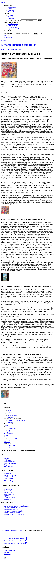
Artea (9, 410)
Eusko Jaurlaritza (13, 10)
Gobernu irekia (8, 480)
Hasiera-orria (12, 7)
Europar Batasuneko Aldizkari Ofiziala (15, 514)
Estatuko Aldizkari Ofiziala (12, 512)
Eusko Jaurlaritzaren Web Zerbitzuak (11, 530)
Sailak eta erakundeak (10, 477)
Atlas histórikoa (12, 415)
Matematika (11, 445)
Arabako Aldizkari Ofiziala (12, 508)
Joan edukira (4, 2)
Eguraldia (7, 495)
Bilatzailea (11, 17)
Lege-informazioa (13, 25)
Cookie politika (12, 27)
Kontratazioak (8, 492)
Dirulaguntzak (8, 491)
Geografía (7, 432)
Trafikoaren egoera (10, 497)
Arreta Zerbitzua (9, 478)
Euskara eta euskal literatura (16, 420)
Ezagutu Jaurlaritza (10, 475)
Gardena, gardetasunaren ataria (13, 482)
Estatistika (7, 499)
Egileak (10, 412)
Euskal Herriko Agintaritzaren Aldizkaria (16, 506)
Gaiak (10, 8)
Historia (6, 435)
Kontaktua (11, 15)
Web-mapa (11, 18)
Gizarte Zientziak (9, 433)
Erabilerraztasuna (13, 24)
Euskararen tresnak (6, 40)
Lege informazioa (9, 465)
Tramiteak (11, 12)
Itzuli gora (7, 554)
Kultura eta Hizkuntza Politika (11, 49)
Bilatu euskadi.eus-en (14, 20)
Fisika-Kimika (12, 428)
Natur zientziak (12, 438)
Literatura (7, 442)
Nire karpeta (8, 37)
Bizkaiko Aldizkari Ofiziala (12, 509)
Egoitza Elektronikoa (14, 29)
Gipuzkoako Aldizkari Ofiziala (13, 511)
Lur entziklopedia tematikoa (18, 44)
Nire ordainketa (9, 494)
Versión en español (9, 550)
